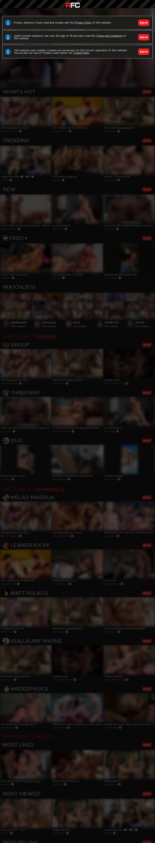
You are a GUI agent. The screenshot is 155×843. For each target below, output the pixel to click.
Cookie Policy (81, 53)
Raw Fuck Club (73, 5)
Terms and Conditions (109, 36)
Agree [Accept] (144, 22)
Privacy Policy (83, 22)
